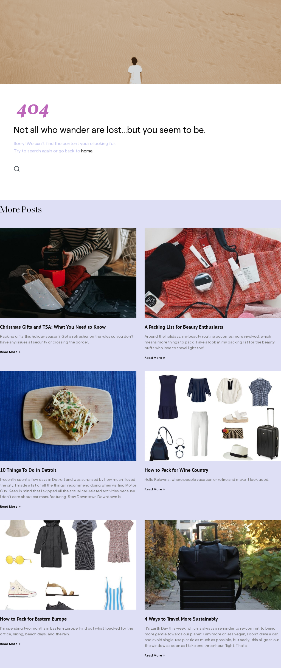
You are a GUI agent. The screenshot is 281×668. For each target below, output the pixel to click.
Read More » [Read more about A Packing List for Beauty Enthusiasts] (155, 357)
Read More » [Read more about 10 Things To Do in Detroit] (10, 506)
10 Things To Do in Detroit (28, 470)
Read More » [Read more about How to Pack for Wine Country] (155, 489)
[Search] (17, 169)
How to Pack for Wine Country (176, 470)
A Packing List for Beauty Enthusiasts (184, 327)
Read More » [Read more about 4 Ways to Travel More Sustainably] (155, 655)
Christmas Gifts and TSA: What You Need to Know (53, 327)
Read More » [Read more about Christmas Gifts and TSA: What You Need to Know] (10, 352)
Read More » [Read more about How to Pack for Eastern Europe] (10, 644)
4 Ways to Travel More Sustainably (181, 619)
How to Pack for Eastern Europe (33, 619)
